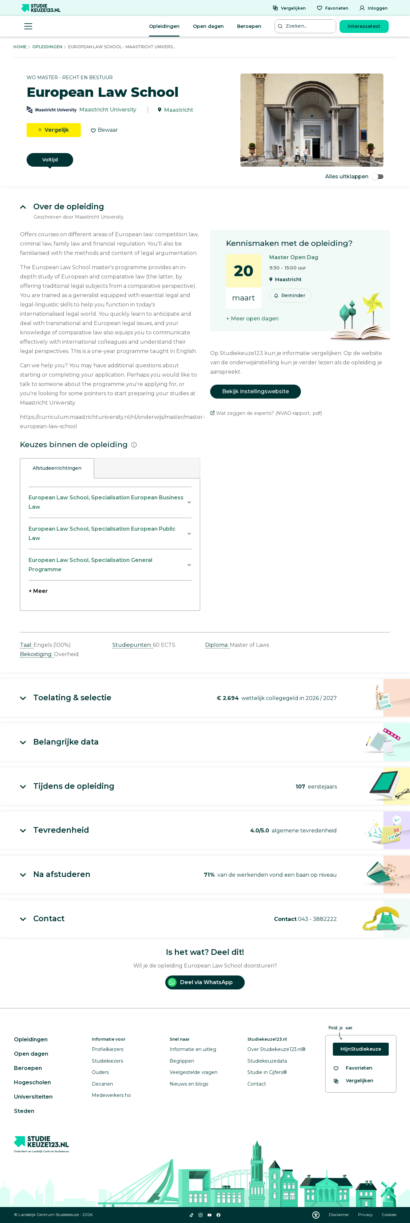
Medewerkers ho (111, 1095)
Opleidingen (164, 26)
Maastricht (178, 110)
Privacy (366, 1214)
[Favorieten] (332, 8)
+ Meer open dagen (252, 318)
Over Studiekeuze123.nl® (276, 1049)
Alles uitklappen (354, 176)
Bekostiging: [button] (37, 654)
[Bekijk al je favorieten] (352, 1068)
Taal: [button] (27, 645)
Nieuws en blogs (189, 1084)
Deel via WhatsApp (200, 982)
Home (20, 46)
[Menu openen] (28, 26)
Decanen (102, 1084)
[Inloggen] (373, 8)
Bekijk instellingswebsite (255, 391)
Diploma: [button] (217, 645)
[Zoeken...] (306, 26)
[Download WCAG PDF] (316, 1215)
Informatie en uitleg (193, 1049)
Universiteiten (33, 1097)
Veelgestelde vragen (193, 1072)
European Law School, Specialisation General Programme (90, 565)
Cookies (389, 1214)
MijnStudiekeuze (361, 1049)
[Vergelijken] (289, 8)
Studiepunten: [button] (132, 645)
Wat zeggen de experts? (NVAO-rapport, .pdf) (266, 413)
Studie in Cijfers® (267, 1072)
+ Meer (38, 591)
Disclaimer (339, 1214)
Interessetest (364, 26)
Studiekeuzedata (267, 1061)
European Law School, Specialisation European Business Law (106, 502)
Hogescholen (32, 1082)
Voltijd (50, 160)
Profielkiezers (107, 1049)
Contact (256, 1084)
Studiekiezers (107, 1061)
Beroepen (249, 26)
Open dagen (208, 26)
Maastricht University (107, 110)
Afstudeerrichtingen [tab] (57, 468)
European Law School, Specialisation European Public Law (102, 533)
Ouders (100, 1072)
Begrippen (182, 1061)
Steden (24, 1111)
